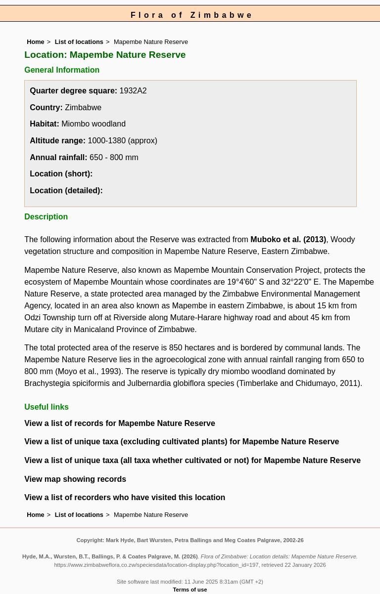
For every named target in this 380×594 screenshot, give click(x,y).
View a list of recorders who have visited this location (124, 497)
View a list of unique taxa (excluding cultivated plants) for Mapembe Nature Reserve (181, 441)
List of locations (79, 41)
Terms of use (190, 590)
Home (36, 41)
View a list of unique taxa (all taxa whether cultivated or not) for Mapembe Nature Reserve (192, 460)
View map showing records (75, 479)
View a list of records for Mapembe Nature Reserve (119, 423)
